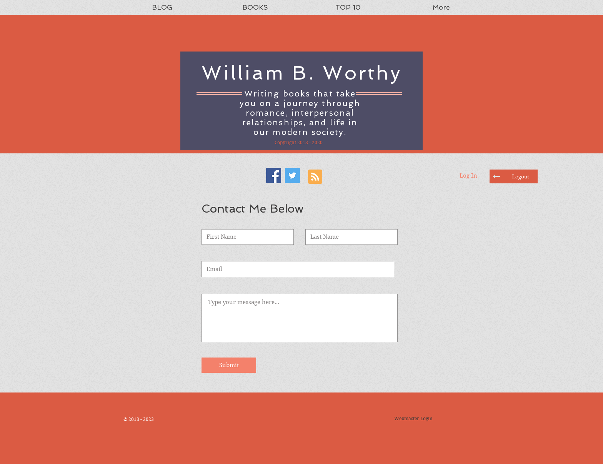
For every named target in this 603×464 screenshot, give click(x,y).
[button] (520, 176)
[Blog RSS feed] (315, 177)
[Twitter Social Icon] (292, 175)
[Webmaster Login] (413, 418)
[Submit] (229, 365)
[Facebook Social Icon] (273, 175)
